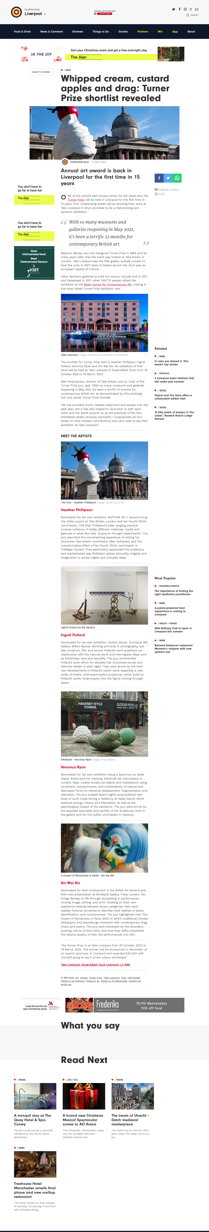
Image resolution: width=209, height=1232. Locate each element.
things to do (93, 981)
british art (66, 984)
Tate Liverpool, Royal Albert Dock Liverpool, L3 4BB (95, 964)
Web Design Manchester (135, 1228)
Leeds (18, 1174)
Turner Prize (76, 199)
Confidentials (79, 162)
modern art (135, 981)
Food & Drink (22, 31)
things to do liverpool (73, 981)
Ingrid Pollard (73, 635)
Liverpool (20, 1179)
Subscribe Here (133, 1179)
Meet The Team (133, 1193)
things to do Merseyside (114, 981)
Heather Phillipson (77, 509)
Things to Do (101, 31)
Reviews (77, 31)
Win (160, 31)
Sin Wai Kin (70, 883)
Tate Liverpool (112, 977)
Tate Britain (133, 977)
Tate (123, 977)
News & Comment (51, 31)
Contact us (130, 1170)
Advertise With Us (134, 1174)
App (175, 31)
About (191, 31)
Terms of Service (134, 1188)
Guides (123, 31)
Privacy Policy (132, 1183)
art (77, 977)
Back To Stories (41, 71)
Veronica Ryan (73, 767)
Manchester (21, 1170)
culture (84, 977)
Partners (142, 31)
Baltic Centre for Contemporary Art (107, 284)
